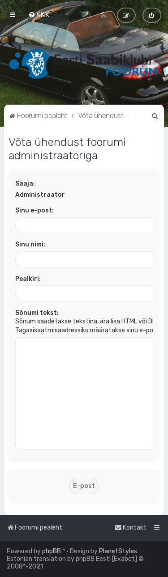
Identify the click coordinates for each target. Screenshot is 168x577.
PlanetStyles (118, 551)
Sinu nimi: (30, 244)
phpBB (51, 551)
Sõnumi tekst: (37, 313)
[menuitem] (39, 14)
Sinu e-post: (34, 210)
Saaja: (25, 183)
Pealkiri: (28, 279)
